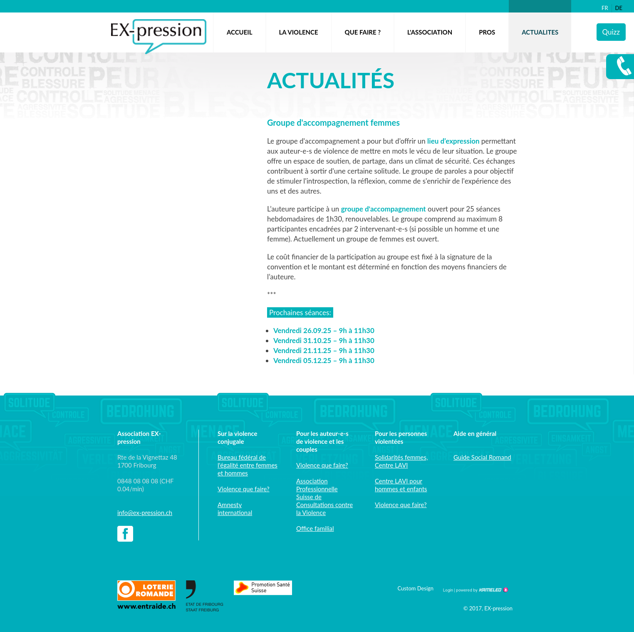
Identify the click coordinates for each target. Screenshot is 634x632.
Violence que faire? (244, 489)
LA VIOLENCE (298, 32)
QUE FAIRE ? (363, 32)
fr (605, 8)
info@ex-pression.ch (144, 512)
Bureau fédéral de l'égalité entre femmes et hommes (247, 465)
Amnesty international (235, 508)
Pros (487, 32)
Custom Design (415, 588)
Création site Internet (481, 590)
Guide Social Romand (482, 457)
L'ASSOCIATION (429, 32)
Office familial (315, 528)
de (618, 8)
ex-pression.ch (158, 36)
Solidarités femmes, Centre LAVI (401, 461)
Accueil (240, 32)
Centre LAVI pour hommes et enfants (401, 485)
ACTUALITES (540, 32)
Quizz (611, 31)
